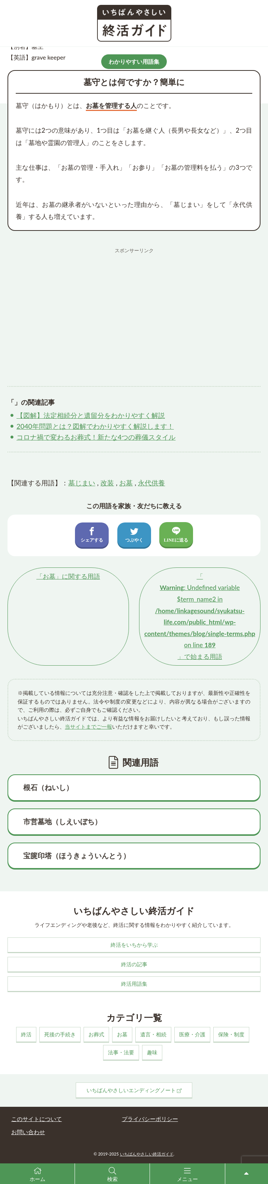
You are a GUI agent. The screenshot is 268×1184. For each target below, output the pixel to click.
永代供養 (151, 483)
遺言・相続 (153, 1034)
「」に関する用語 (68, 576)
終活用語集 (134, 983)
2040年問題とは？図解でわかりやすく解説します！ (95, 426)
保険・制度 (231, 1034)
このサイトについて (36, 1118)
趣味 (152, 1052)
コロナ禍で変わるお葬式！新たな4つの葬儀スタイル (95, 437)
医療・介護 (192, 1034)
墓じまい (81, 483)
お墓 (126, 483)
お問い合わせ (28, 1132)
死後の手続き (60, 1034)
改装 (107, 483)
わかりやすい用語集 (134, 61)
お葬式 (96, 1034)
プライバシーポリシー (150, 1118)
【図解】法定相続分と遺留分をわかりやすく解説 (90, 415)
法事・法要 (121, 1052)
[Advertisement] (134, 309)
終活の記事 (134, 964)
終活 (26, 1034)
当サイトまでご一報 (88, 726)
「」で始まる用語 (199, 616)
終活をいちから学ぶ (134, 945)
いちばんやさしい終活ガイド (147, 1153)
